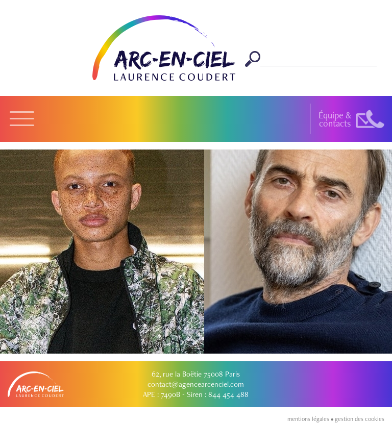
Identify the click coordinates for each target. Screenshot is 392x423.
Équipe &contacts (334, 119)
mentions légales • (311, 419)
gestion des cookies (359, 419)
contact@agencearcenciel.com (196, 384)
